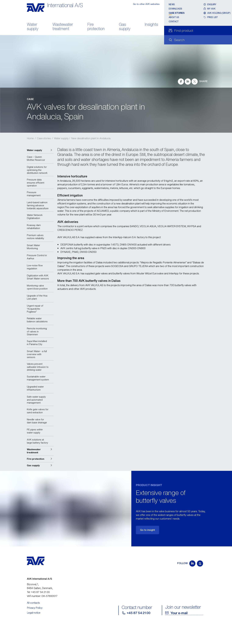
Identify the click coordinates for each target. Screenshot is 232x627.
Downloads (175, 8)
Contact (174, 21)
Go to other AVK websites (146, 4)
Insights (151, 24)
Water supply (32, 27)
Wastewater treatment (62, 27)
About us (174, 17)
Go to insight (147, 530)
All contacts (33, 603)
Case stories (177, 13)
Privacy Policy (34, 608)
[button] (40, 150)
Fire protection (96, 27)
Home (30, 138)
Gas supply (124, 27)
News (172, 4)
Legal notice (33, 612)
